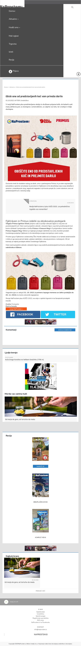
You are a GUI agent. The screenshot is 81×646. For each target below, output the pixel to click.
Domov (12, 11)
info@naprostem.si (40, 629)
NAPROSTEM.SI (41, 634)
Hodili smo (14, 27)
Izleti (11, 52)
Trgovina (12, 44)
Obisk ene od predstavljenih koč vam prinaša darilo (30, 87)
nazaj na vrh (11, 602)
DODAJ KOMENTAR (65, 330)
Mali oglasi (14, 36)
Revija (11, 59)
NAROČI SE (40, 466)
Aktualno (13, 19)
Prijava (14, 71)
